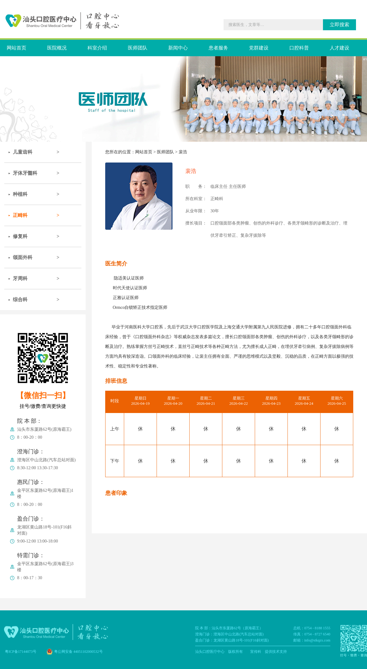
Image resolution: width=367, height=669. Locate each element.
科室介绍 (97, 47)
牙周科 (20, 278)
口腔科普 (299, 47)
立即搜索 (339, 24)
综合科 (20, 299)
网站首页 (16, 47)
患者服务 (218, 47)
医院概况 (57, 47)
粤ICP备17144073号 (20, 651)
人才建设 (339, 47)
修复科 (20, 236)
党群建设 (259, 47)
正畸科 (20, 215)
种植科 (20, 194)
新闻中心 (178, 47)
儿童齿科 (22, 152)
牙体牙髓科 (25, 173)
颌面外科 (22, 257)
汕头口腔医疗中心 (209, 651)
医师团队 (137, 47)
